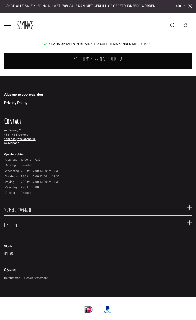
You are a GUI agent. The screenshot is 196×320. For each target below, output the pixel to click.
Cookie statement (36, 278)
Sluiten (184, 6)
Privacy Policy (15, 103)
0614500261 (12, 143)
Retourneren (12, 278)
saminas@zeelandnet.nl (20, 139)
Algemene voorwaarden (23, 95)
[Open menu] (7, 25)
